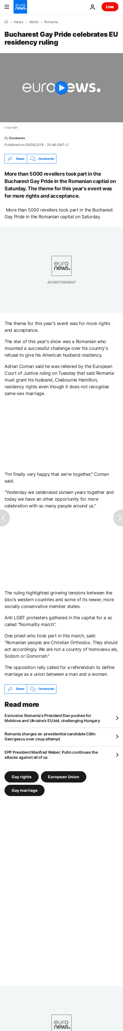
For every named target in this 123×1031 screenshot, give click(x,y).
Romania (51, 22)
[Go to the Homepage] (20, 7)
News (18, 22)
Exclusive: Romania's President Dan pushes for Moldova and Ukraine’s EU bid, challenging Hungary (52, 718)
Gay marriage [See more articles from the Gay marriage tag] (25, 790)
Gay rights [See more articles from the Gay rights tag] (22, 776)
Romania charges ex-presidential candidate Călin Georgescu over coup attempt (50, 736)
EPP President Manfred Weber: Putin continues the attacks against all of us (51, 755)
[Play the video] (61, 87)
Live (110, 6)
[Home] (6, 22)
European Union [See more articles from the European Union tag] (63, 776)
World (33, 22)
